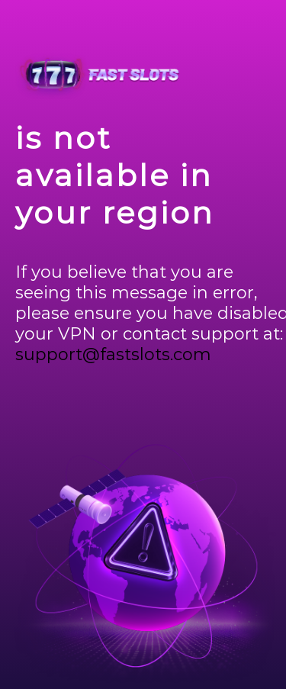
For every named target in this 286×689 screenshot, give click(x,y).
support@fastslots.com (113, 354)
